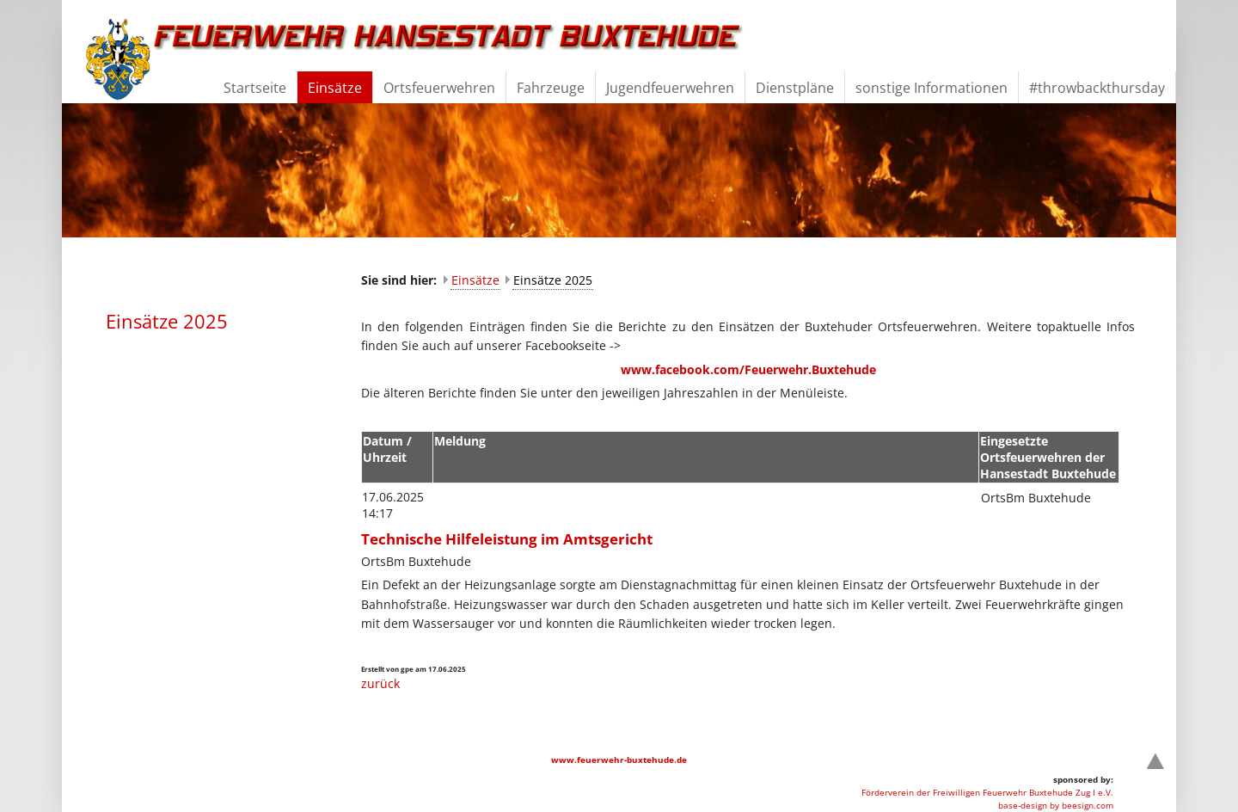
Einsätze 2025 (552, 280)
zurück (380, 683)
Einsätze (475, 280)
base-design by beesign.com (1055, 805)
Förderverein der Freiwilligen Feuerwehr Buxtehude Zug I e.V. (987, 792)
